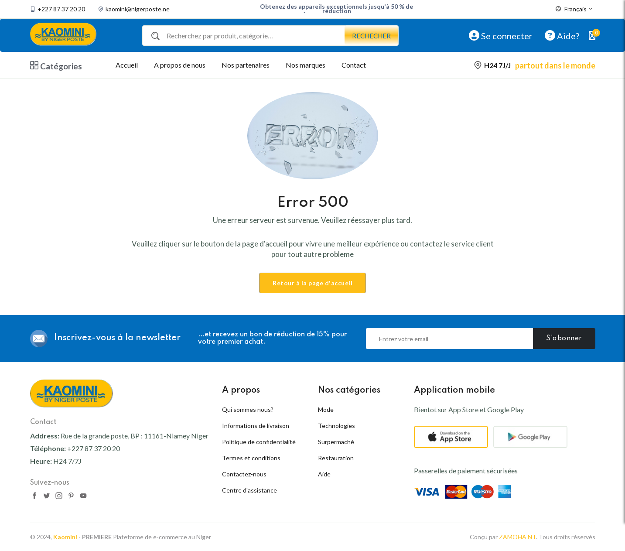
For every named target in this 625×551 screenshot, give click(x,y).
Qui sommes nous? (247, 409)
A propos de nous (179, 65)
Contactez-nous (244, 474)
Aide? (562, 35)
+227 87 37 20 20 (61, 9)
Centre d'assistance (249, 490)
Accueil (127, 65)
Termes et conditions (251, 458)
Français (574, 9)
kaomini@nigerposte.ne (138, 9)
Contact (354, 65)
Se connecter (501, 35)
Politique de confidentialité (259, 441)
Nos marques (305, 65)
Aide (324, 474)
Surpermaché (336, 441)
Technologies (336, 425)
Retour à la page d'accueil (312, 283)
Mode (326, 409)
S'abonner (564, 338)
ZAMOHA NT (517, 537)
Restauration (336, 458)
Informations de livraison (255, 425)
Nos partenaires (246, 65)
